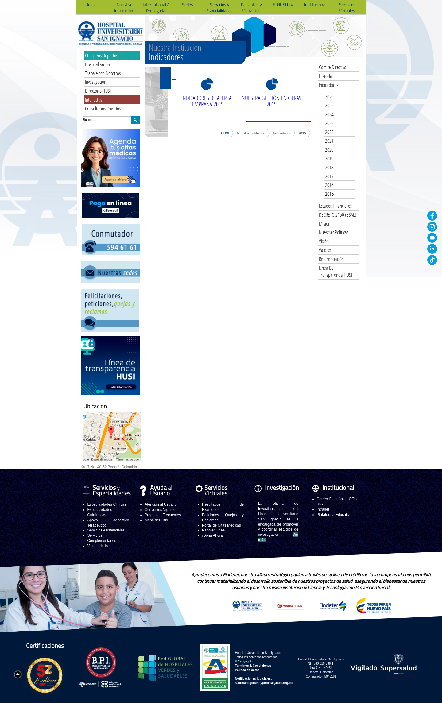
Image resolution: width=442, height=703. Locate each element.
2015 (302, 133)
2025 (329, 105)
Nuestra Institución (251, 133)
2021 (329, 140)
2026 (329, 96)
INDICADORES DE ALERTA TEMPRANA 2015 (206, 101)
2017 (329, 176)
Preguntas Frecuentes (163, 515)
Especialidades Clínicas (106, 504)
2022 (329, 132)
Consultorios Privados (103, 108)
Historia (325, 75)
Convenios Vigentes (161, 510)
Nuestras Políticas (333, 232)
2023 (329, 123)
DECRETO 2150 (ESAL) (337, 214)
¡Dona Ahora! (213, 535)
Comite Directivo (332, 67)
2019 (329, 158)
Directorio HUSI (98, 90)
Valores (325, 249)
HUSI (225, 133)
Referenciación (331, 258)
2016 (329, 184)
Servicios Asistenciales (105, 530)
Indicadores (282, 133)
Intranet (323, 509)
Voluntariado (97, 546)
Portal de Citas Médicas (221, 525)
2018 (329, 167)
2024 (329, 114)
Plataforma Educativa (334, 514)
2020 (329, 149)
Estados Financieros (335, 205)
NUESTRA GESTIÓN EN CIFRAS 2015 (271, 101)
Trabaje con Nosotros (103, 73)
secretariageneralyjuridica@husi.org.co (264, 683)
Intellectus (93, 99)
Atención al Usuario (160, 504)
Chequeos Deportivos (102, 55)
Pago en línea (213, 530)
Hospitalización (97, 64)
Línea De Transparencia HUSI (335, 271)
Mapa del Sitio (156, 520)
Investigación (95, 81)
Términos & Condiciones (253, 665)
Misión (324, 223)
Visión (324, 241)
